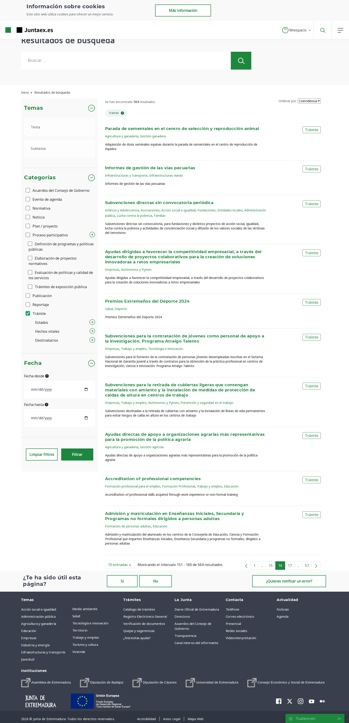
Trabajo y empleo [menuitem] (85, 637)
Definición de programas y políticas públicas (61, 247)
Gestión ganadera (153, 136)
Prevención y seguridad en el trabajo (207, 403)
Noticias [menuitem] (283, 609)
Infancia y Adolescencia (122, 210)
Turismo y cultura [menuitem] (85, 644)
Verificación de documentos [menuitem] (144, 623)
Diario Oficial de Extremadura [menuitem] (196, 609)
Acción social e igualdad (178, 210)
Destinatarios (46, 340)
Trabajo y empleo (133, 349)
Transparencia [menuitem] (185, 635)
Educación (231, 486)
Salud (109, 309)
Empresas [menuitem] (28, 638)
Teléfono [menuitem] (232, 609)
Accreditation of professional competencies (153, 479)
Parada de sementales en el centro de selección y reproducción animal (182, 129)
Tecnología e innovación (165, 349)
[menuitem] (46, 682)
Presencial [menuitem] (233, 623)
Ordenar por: (288, 101)
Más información (183, 10)
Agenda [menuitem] (282, 616)
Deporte (121, 309)
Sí (122, 581)
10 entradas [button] (121, 565)
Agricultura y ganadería (121, 136)
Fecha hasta (36, 404)
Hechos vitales (47, 331)
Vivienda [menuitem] (78, 651)
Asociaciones (150, 210)
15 (272, 566)
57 (308, 566)
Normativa (38, 208)
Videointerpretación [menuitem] (241, 638)
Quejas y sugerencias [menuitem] (138, 630)
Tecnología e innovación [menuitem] (90, 623)
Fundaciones (206, 210)
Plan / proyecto (42, 226)
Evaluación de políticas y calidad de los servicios (60, 275)
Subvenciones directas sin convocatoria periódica (159, 203)
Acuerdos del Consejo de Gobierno (57, 190)
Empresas (112, 269)
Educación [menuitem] (28, 630)
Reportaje (37, 304)
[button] (296, 30)
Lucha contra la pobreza (134, 215)
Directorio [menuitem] (182, 616)
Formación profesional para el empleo (132, 486)
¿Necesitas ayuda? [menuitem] (136, 638)
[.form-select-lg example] (59, 127)
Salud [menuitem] (76, 616)
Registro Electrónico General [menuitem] (145, 616)
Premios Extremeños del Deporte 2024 (147, 302)
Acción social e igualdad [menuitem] (38, 609)
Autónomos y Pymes (136, 269)
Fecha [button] (33, 363)
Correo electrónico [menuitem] (240, 616)
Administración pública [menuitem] (38, 616)
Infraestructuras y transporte (126, 175)
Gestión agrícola (152, 447)
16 (281, 566)
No (155, 581)
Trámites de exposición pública (57, 286)
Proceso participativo (47, 235)
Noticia (35, 217)
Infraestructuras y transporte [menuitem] (43, 652)
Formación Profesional (178, 486)
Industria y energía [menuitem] (35, 645)
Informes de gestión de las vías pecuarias (150, 168)
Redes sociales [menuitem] (236, 630)
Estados (41, 322)
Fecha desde (36, 376)
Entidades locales (230, 210)
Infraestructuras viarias (166, 175)
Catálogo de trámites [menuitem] (139, 609)
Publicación (39, 295)
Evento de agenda (44, 199)
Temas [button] (33, 108)
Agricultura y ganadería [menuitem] (38, 623)
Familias (160, 215)
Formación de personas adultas (128, 526)
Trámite (36, 313)
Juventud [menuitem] (27, 659)
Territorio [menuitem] (79, 630)
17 (291, 566)
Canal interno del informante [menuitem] (196, 642)
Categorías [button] (40, 177)
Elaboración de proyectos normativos (52, 261)
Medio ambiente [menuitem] (84, 609)
